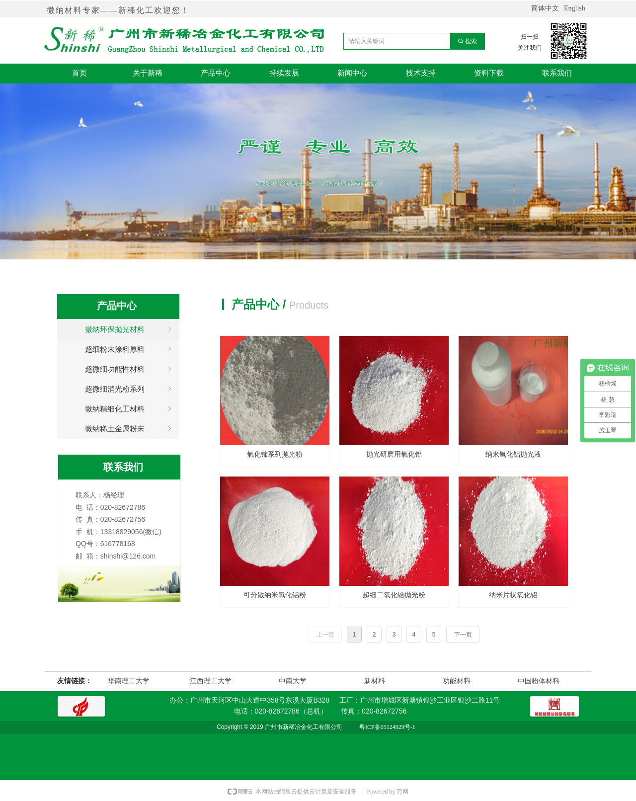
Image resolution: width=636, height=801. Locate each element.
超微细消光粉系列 (129, 389)
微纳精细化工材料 (129, 409)
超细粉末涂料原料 (129, 349)
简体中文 (545, 8)
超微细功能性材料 (129, 369)
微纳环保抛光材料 (129, 329)
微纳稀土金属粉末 (129, 429)
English (574, 8)
